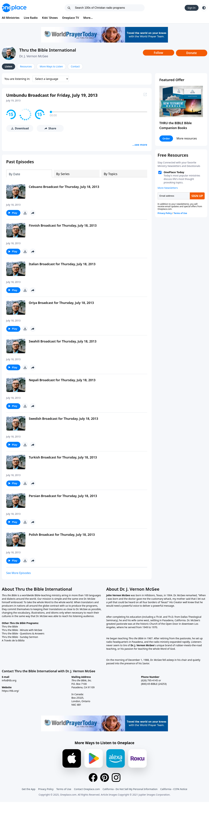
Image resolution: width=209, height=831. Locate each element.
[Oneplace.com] (14, 7)
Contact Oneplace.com (87, 787)
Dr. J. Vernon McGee (33, 56)
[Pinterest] (104, 776)
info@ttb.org (9, 679)
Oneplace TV (70, 18)
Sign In (192, 7)
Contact (75, 66)
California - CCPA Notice (173, 787)
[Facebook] (93, 776)
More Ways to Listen (51, 66)
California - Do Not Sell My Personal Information (130, 787)
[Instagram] (116, 776)
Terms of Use (63, 787)
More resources (186, 138)
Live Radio (31, 18)
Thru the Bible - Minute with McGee (22, 628)
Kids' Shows (50, 18)
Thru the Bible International (47, 50)
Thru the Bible (10, 625)
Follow (158, 53)
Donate (191, 53)
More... (88, 18)
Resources (26, 66)
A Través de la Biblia (13, 639)
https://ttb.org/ (10, 689)
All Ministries (10, 18)
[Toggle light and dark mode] (204, 8)
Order (166, 138)
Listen (8, 66)
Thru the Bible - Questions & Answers (23, 632)
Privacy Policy (45, 787)
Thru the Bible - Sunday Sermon (20, 635)
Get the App (28, 787)
